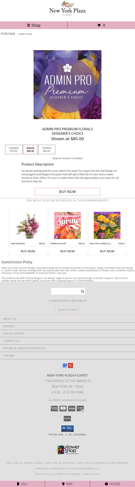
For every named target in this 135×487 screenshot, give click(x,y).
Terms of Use (91, 474)
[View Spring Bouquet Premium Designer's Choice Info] (67, 225)
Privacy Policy (44, 474)
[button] (67, 428)
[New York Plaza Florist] (67, 16)
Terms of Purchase (68, 474)
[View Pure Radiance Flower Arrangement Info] (28, 225)
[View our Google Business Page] (64, 367)
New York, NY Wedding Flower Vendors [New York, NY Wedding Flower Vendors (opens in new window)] (103, 462)
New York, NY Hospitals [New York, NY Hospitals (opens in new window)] (61, 462)
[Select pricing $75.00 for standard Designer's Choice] (14, 149)
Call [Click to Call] (22, 484)
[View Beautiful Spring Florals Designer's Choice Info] (107, 225)
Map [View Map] (67, 484)
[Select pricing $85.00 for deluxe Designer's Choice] (30, 149)
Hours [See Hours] (112, 484)
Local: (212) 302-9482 (67, 392)
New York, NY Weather (50, 468)
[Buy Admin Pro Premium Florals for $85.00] (67, 192)
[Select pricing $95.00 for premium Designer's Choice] (46, 149)
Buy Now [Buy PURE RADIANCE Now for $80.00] (28, 251)
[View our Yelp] (70, 367)
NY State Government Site (82, 468)
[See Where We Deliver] (67, 309)
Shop (33, 25)
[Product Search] (68, 291)
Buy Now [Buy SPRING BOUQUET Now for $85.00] (67, 251)
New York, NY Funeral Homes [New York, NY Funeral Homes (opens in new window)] (25, 462)
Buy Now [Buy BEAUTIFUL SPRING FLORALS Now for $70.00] (107, 251)
